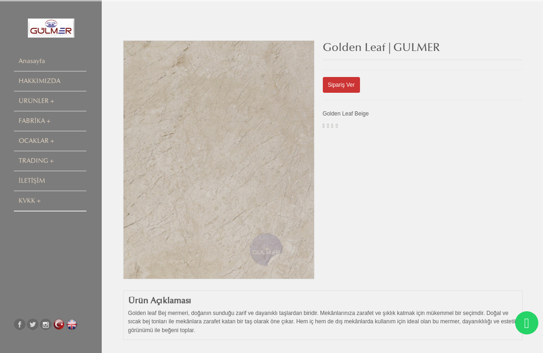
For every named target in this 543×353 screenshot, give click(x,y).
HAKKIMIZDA (39, 81)
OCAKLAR (34, 141)
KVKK (27, 201)
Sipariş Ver (341, 85)
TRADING (33, 161)
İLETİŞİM (32, 181)
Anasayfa (32, 61)
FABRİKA (32, 121)
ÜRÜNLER (34, 101)
